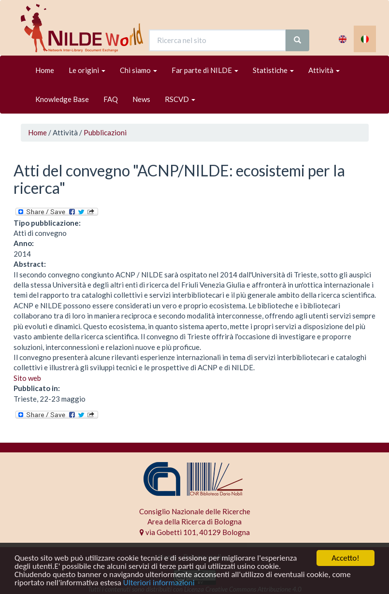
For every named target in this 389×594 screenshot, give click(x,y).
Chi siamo (138, 70)
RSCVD (180, 99)
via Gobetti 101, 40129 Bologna (195, 532)
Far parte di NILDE (205, 70)
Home (44, 70)
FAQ (110, 99)
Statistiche (273, 70)
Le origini (87, 70)
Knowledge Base (62, 99)
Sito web (27, 378)
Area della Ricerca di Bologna (194, 521)
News (141, 99)
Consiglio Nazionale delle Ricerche (194, 511)
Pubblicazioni (105, 132)
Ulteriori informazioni (159, 583)
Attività (324, 70)
